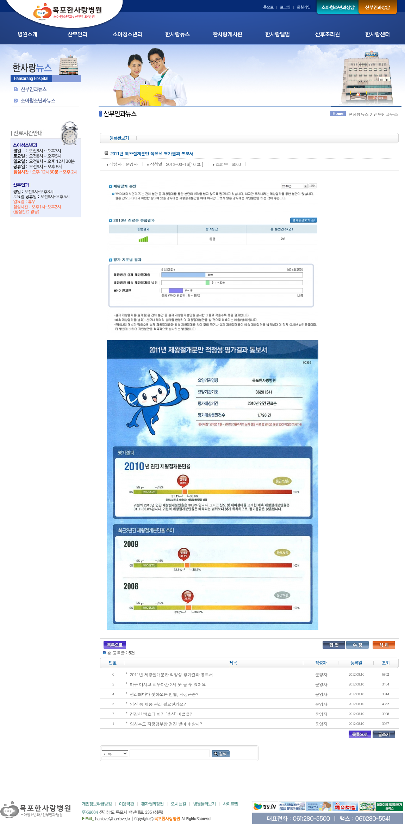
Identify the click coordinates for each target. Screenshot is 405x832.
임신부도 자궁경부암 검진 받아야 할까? (166, 724)
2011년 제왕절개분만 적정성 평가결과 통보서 (171, 674)
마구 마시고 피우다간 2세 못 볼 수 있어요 (168, 684)
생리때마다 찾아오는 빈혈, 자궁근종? (164, 694)
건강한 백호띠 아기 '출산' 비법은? (161, 714)
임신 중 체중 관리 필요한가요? (158, 704)
